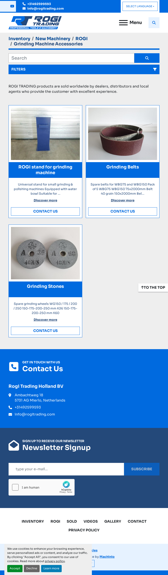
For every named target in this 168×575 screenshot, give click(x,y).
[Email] (66, 469)
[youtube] (12, 6)
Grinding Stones (45, 286)
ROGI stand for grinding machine (45, 169)
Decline (31, 568)
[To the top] (153, 287)
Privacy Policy (84, 530)
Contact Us (45, 211)
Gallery (112, 521)
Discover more (45, 200)
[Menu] (123, 22)
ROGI (55, 521)
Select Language (139, 6)
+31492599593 (39, 4)
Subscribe (141, 469)
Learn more (51, 568)
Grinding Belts (122, 167)
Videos (91, 521)
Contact (137, 521)
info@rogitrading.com (45, 8)
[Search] (71, 58)
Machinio (107, 557)
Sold (72, 521)
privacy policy (55, 561)
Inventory (33, 521)
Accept (15, 568)
